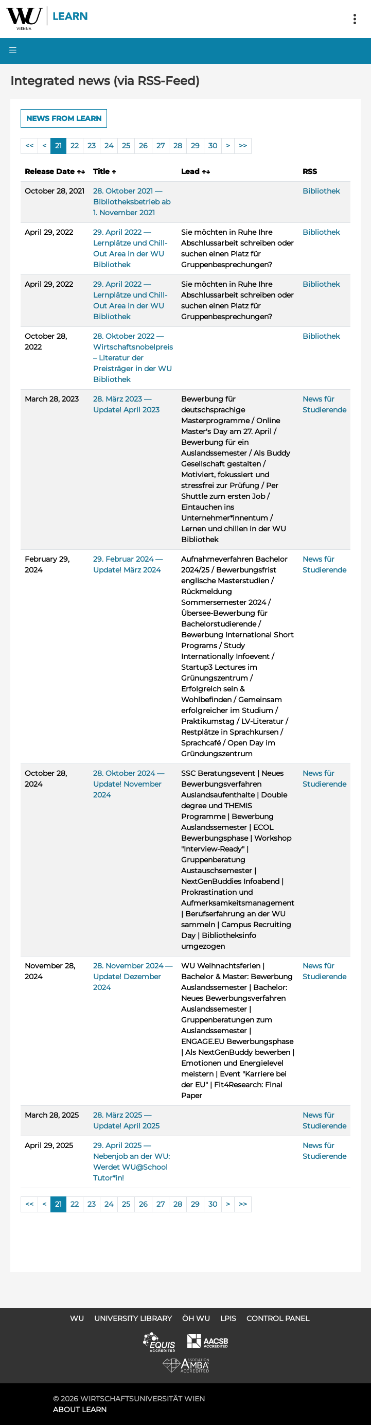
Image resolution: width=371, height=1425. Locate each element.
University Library (133, 1318)
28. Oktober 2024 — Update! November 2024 (128, 784)
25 (126, 145)
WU (77, 1318)
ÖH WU (196, 1318)
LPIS (228, 1318)
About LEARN (80, 1409)
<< (29, 145)
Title (104, 171)
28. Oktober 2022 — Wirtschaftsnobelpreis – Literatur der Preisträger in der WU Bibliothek (133, 358)
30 (212, 145)
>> (243, 145)
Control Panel (277, 1318)
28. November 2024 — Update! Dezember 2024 (132, 976)
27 (160, 145)
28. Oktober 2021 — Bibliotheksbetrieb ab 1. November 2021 (131, 201)
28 (177, 145)
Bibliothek (321, 191)
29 (195, 145)
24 (108, 145)
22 (74, 145)
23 (91, 145)
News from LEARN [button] (63, 118)
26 (143, 145)
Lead (195, 171)
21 (58, 145)
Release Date (55, 171)
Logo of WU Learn (47, 19)
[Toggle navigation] (354, 19)
